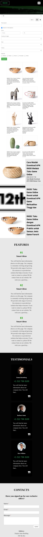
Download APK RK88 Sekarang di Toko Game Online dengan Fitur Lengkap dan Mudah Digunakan (29, 105)
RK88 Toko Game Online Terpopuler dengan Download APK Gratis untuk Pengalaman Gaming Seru (13, 130)
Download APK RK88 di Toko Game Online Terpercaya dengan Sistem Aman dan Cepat (28, 153)
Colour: (3, 47)
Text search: (4, 23)
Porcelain (20, 55)
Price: (2, 30)
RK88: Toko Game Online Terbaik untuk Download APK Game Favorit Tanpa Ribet (13, 104)
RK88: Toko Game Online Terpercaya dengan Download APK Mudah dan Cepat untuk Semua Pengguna (13, 81)
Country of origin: (5, 36)
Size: (2, 42)
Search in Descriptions (7, 27)
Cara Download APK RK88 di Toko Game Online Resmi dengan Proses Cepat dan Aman (28, 80)
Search (4, 59)
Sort (32, 19)
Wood (14, 55)
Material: (3, 53)
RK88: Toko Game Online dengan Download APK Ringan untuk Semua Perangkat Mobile (13, 153)
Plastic (9, 55)
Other (26, 55)
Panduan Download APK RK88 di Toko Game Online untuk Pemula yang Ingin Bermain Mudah (28, 130)
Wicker (3, 55)
